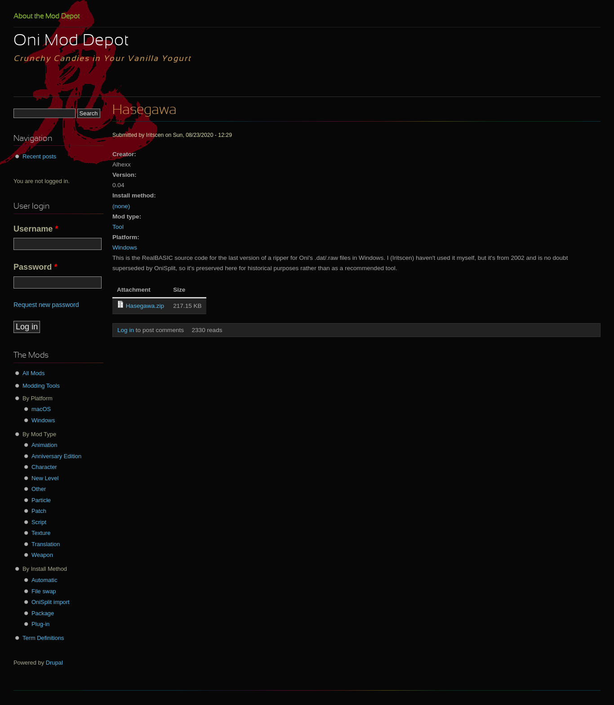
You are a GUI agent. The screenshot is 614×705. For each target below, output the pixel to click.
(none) (121, 206)
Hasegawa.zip (145, 305)
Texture (40, 533)
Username (35, 228)
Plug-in (40, 624)
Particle (41, 500)
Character (44, 467)
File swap (43, 591)
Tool (118, 226)
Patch (38, 511)
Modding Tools (41, 385)
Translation (45, 544)
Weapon (42, 555)
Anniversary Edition (56, 456)
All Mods (33, 373)
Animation (44, 445)
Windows (124, 247)
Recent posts (39, 156)
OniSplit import (50, 602)
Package (42, 613)
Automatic (44, 580)
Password (35, 267)
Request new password (46, 304)
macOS (41, 409)
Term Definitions (43, 638)
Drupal (54, 662)
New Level (44, 478)
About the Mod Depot (46, 16)
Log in (125, 330)
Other (38, 489)
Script (38, 522)
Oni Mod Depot (71, 41)
